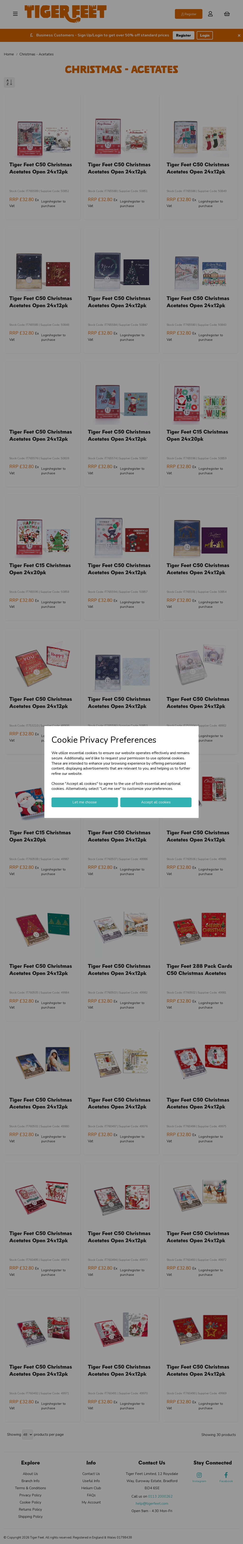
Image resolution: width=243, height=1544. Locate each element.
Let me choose (84, 802)
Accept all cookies (156, 802)
